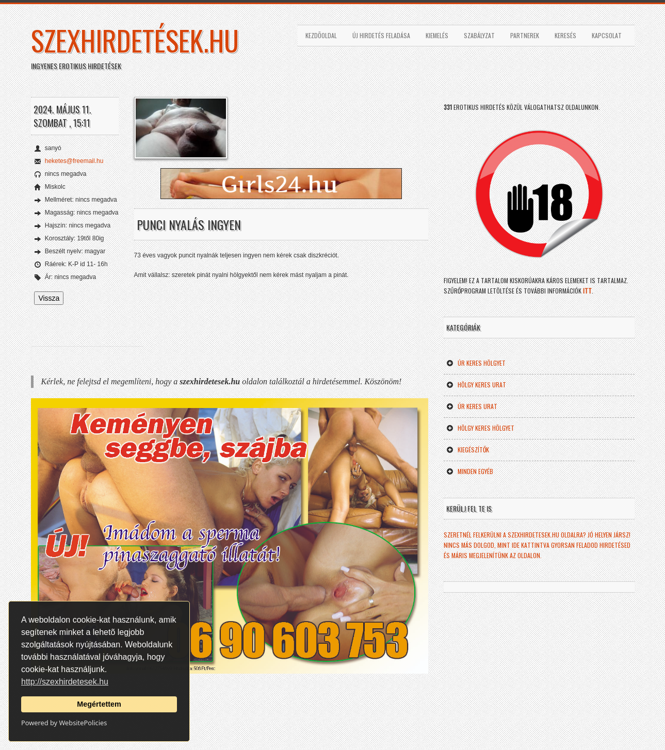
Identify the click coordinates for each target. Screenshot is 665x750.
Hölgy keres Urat (476, 384)
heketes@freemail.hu (74, 161)
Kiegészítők (467, 449)
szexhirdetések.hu (135, 40)
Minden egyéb (469, 471)
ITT (587, 290)
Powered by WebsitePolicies (64, 722)
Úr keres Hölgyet (476, 362)
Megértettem (99, 704)
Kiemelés (437, 35)
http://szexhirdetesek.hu (64, 681)
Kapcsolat (607, 35)
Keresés (565, 35)
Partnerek (524, 35)
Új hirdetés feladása (381, 35)
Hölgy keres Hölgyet (480, 427)
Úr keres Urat (471, 406)
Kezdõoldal (321, 35)
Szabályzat (479, 35)
